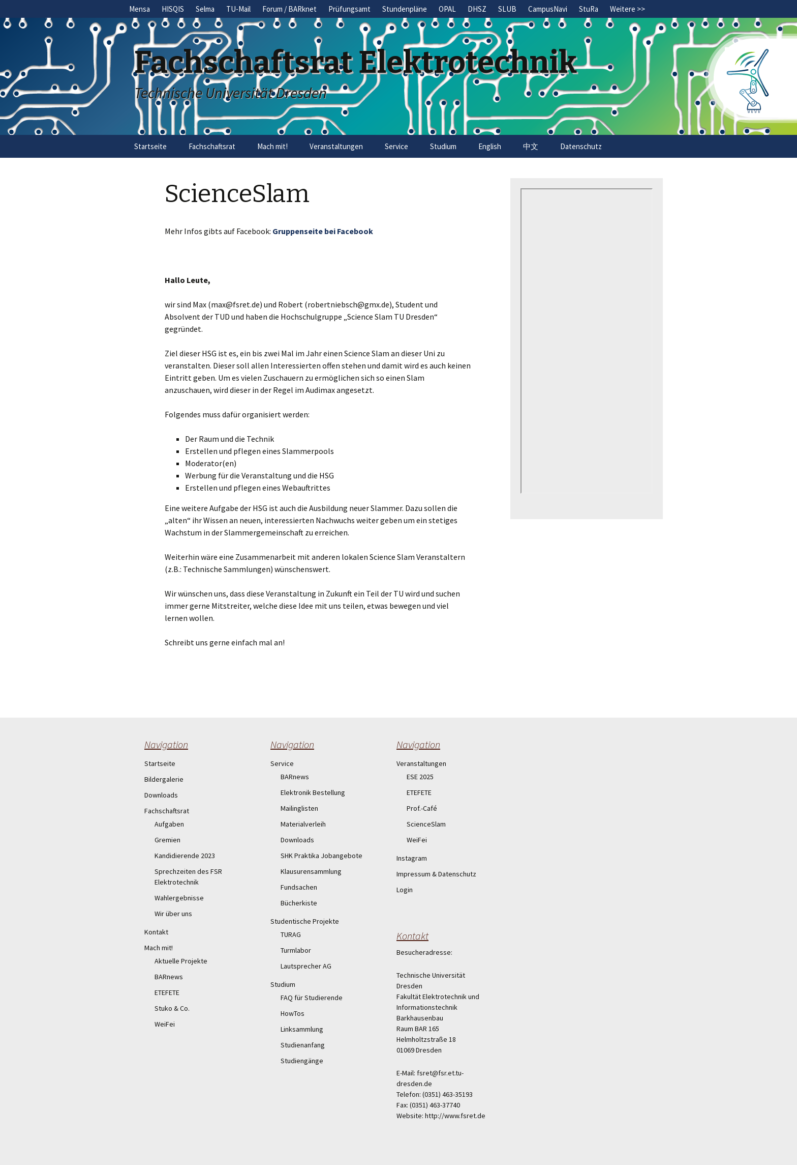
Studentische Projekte (304, 921)
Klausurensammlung (311, 871)
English (489, 146)
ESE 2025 (420, 776)
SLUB (507, 9)
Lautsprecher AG (306, 966)
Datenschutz (581, 146)
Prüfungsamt (349, 9)
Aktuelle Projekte (181, 960)
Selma (205, 9)
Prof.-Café (422, 808)
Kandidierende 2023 (185, 855)
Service (396, 146)
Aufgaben (169, 824)
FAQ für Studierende (312, 997)
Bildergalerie (163, 779)
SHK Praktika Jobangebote (321, 855)
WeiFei (165, 1024)
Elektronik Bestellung (313, 792)
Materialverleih (303, 824)
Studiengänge (302, 1060)
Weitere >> (627, 9)
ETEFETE (167, 992)
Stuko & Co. (172, 1008)
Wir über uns (173, 913)
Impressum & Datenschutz (436, 873)
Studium (443, 146)
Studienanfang (303, 1044)
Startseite (150, 146)
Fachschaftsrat (212, 146)
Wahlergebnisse (179, 897)
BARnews (169, 976)
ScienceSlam (426, 824)
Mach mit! (272, 146)
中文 (530, 146)
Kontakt (156, 931)
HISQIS (173, 9)
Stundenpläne (404, 9)
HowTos (292, 1013)
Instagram (411, 858)
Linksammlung (302, 1029)
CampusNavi (547, 9)
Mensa (139, 9)
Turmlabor (296, 950)
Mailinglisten (299, 808)
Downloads (161, 795)
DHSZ (477, 9)
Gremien (167, 839)
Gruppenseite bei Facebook (322, 231)
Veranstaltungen (336, 146)
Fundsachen (299, 887)
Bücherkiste (299, 902)
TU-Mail (238, 9)
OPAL (447, 9)
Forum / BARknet (289, 9)
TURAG (291, 934)
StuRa (588, 9)
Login (404, 889)
